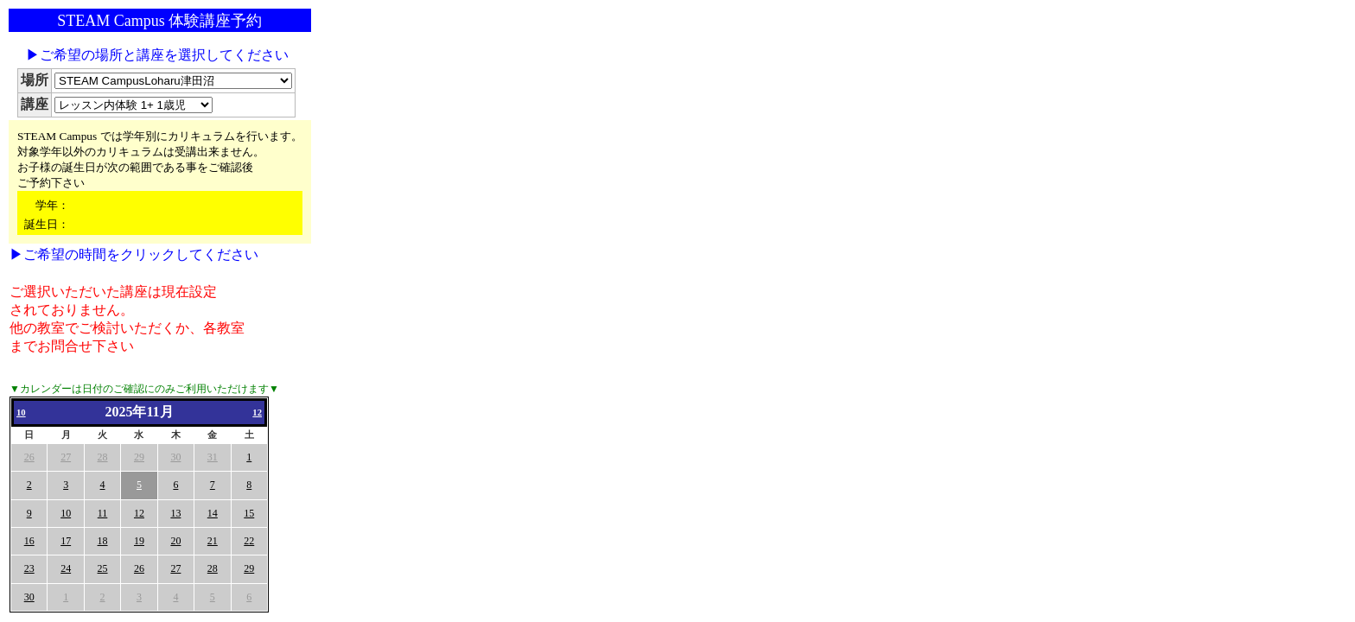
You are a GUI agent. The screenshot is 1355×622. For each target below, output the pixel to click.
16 (29, 541)
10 (21, 412)
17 (65, 541)
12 (257, 412)
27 (65, 457)
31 (212, 457)
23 (29, 568)
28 (103, 457)
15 (249, 513)
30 (175, 457)
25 (103, 568)
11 (103, 513)
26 (29, 457)
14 (212, 513)
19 (139, 541)
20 (175, 541)
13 (175, 513)
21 (212, 541)
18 (103, 541)
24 (65, 568)
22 (249, 541)
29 (139, 457)
